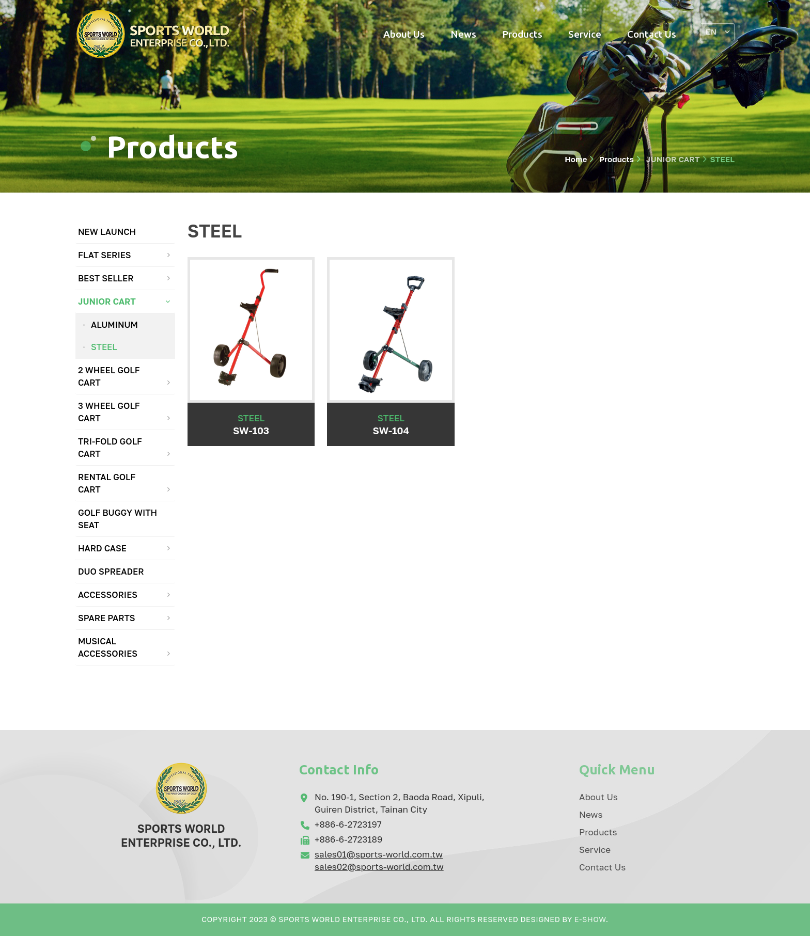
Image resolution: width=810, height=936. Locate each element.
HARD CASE (102, 548)
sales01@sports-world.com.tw (379, 854)
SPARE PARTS (106, 618)
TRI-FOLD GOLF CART (110, 447)
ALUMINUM (114, 325)
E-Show (590, 919)
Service (584, 34)
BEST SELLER (106, 278)
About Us (404, 34)
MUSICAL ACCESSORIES (107, 647)
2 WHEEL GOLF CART (109, 376)
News (463, 34)
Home (576, 159)
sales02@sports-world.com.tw (379, 866)
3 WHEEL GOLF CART (109, 412)
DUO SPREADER (111, 571)
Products (522, 34)
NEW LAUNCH (107, 232)
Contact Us (651, 34)
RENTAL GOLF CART (106, 483)
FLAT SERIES (104, 255)
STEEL (104, 347)
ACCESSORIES (107, 595)
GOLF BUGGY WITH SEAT (117, 518)
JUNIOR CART (672, 159)
